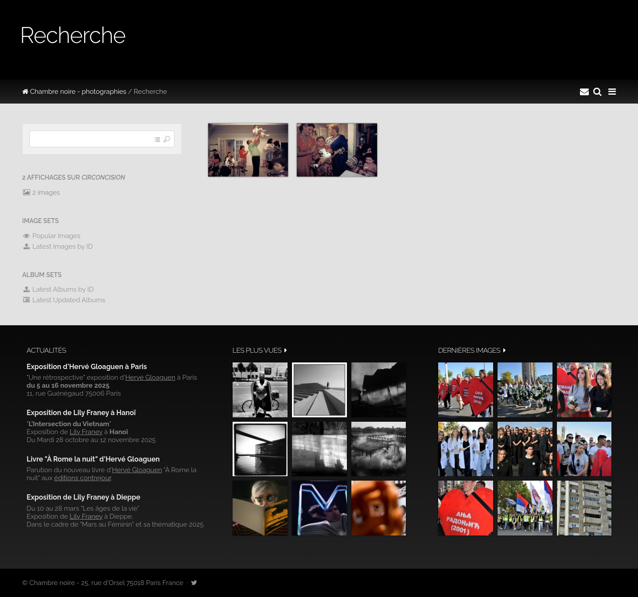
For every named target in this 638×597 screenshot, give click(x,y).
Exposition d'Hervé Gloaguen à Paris (87, 366)
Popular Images (51, 236)
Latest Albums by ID (58, 289)
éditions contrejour (82, 478)
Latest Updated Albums (63, 300)
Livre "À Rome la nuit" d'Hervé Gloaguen (93, 459)
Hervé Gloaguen (150, 377)
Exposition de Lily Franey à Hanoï (81, 412)
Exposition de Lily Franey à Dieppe (83, 497)
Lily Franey (86, 432)
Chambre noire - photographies (74, 92)
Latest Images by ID (57, 246)
